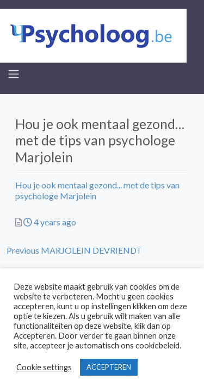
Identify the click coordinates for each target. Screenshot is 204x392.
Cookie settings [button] (44, 367)
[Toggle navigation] (13, 74)
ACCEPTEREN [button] (108, 367)
